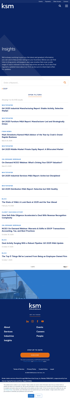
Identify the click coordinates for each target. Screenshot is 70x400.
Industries (9, 336)
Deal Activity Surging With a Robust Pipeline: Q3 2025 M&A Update (32, 243)
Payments (48, 1)
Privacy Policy (9, 389)
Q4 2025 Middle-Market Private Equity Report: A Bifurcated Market (32, 149)
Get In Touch (35, 314)
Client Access (57, 1)
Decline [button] (39, 395)
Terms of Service (38, 361)
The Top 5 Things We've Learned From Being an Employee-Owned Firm (34, 256)
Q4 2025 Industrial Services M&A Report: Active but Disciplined (31, 176)
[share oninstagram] (32, 321)
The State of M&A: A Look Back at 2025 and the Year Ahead (29, 202)
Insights (8, 340)
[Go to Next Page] (66, 267)
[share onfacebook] (37, 321)
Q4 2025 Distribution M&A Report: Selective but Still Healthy (30, 189)
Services (8, 332)
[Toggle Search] (60, 6)
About (7, 327)
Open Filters (35, 95)
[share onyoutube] (42, 321)
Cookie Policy (43, 369)
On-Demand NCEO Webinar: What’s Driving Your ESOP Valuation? (32, 163)
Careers (40, 332)
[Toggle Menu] (66, 6)
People (39, 336)
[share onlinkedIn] (27, 321)
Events (41, 1)
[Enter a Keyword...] (35, 83)
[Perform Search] (65, 82)
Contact (66, 1)
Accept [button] (31, 395)
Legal (52, 369)
